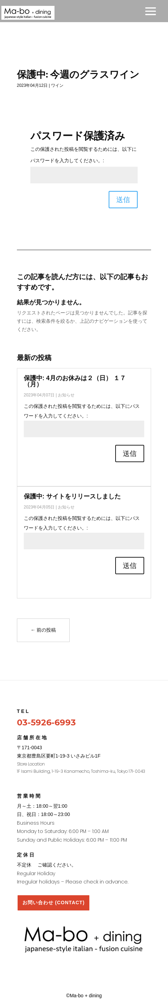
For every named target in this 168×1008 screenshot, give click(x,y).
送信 (123, 199)
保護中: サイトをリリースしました (72, 496)
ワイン (57, 85)
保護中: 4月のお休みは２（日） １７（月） (75, 381)
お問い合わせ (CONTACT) (53, 902)
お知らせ (66, 395)
